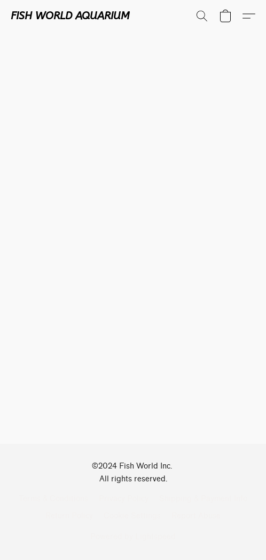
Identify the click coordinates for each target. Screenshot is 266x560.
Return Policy (69, 515)
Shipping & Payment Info (203, 498)
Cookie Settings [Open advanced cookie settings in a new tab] (132, 515)
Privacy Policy (123, 498)
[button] (70, 16)
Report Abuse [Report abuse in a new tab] (196, 515)
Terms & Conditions (53, 498)
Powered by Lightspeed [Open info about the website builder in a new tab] (133, 536)
